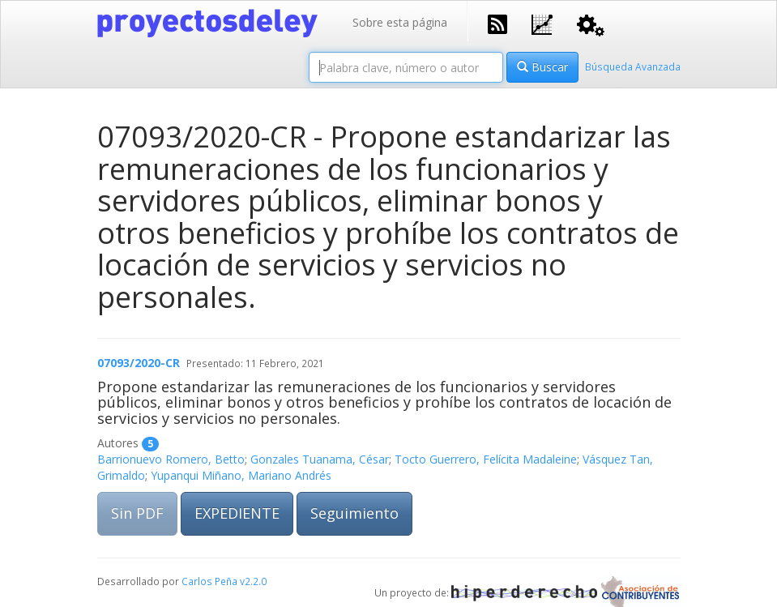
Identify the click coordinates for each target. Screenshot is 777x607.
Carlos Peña (209, 581)
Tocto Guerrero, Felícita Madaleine (486, 459)
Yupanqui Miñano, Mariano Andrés (241, 475)
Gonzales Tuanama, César (319, 459)
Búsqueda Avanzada (633, 66)
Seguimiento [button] (354, 513)
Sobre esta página (399, 22)
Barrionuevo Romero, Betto (171, 459)
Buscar (542, 67)
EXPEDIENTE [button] (237, 513)
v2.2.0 (253, 581)
